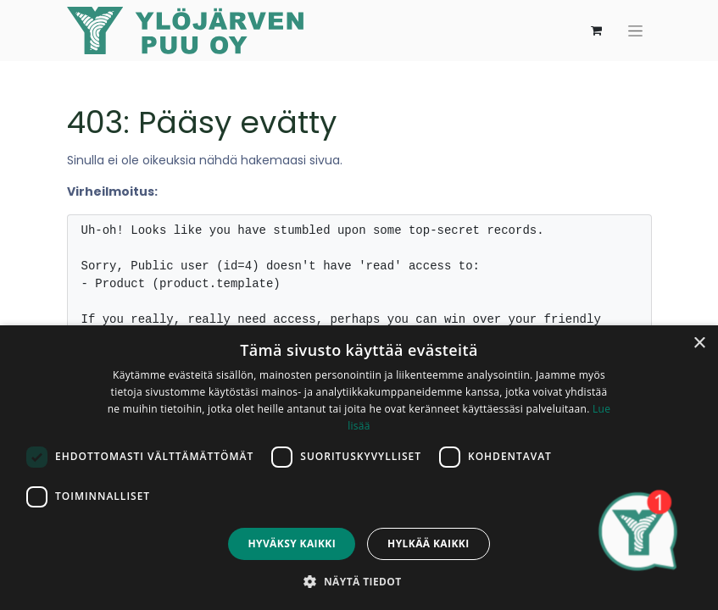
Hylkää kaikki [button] (428, 543)
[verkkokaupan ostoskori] (597, 30)
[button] (358, 581)
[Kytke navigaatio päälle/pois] (635, 30)
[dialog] (359, 467)
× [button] (699, 343)
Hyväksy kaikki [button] (292, 543)
